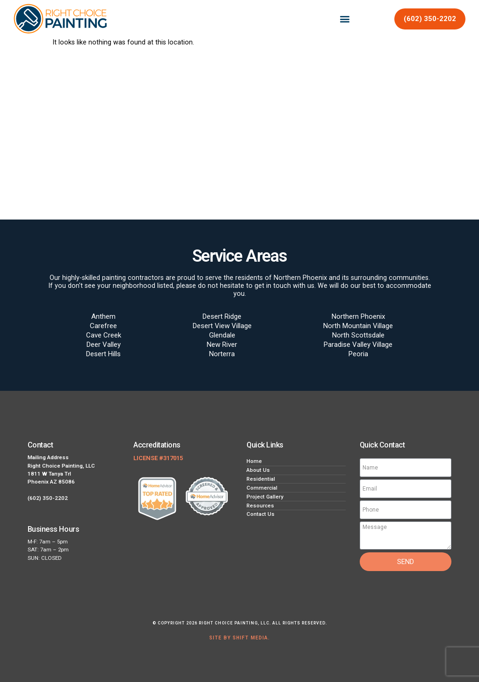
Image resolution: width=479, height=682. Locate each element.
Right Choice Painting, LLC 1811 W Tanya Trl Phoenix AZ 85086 (61, 473)
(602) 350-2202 (48, 498)
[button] (345, 19)
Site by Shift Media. (239, 637)
